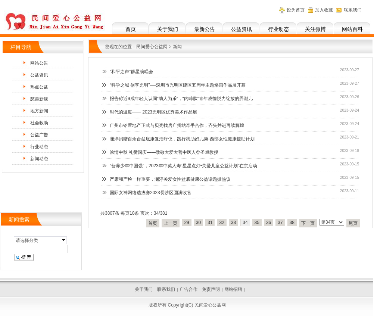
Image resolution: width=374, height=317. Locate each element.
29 (186, 222)
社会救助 (39, 122)
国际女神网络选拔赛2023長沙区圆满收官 (150, 192)
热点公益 (39, 87)
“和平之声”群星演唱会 (131, 71)
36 (268, 222)
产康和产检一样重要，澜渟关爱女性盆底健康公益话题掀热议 (170, 179)
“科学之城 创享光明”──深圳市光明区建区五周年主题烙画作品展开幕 (178, 85)
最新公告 (204, 29)
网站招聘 (233, 289)
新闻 (177, 46)
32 (221, 222)
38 (292, 222)
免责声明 (211, 289)
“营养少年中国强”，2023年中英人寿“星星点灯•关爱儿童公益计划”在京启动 (183, 165)
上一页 (170, 223)
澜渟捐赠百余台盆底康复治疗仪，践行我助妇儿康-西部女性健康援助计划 (182, 139)
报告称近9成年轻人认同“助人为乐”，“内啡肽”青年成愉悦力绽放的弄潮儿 (181, 98)
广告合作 (188, 289)
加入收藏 (324, 10)
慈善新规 (39, 99)
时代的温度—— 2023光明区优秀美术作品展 (153, 112)
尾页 (353, 223)
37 (280, 222)
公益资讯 (241, 29)
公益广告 (39, 134)
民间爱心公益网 (152, 46)
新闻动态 (39, 158)
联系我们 (353, 10)
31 (210, 222)
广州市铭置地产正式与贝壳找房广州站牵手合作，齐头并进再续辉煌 (177, 125)
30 (198, 222)
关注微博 (315, 29)
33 (233, 222)
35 (257, 222)
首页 (130, 29)
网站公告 (39, 63)
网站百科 (352, 29)
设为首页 (296, 10)
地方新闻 (39, 111)
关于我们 (167, 29)
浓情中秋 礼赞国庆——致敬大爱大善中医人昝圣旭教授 (164, 152)
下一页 (308, 223)
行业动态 (278, 29)
